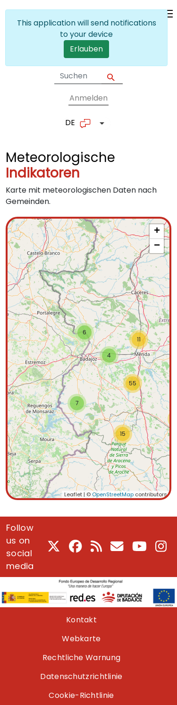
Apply (112, 76)
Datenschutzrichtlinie (81, 676)
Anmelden (88, 98)
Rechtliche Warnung (81, 657)
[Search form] (77, 76)
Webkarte (81, 638)
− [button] (157, 246)
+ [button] (157, 231)
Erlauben (86, 48)
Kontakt (81, 619)
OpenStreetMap (113, 494)
